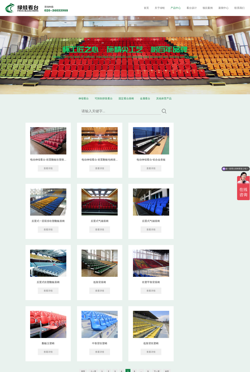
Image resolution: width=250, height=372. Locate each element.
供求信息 (90, 367)
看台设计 (192, 8)
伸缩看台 (83, 98)
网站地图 (136, 363)
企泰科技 (156, 367)
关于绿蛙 (160, 8)
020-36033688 (99, 348)
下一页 (157, 310)
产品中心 (176, 8)
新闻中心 (223, 8)
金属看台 (145, 98)
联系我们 (239, 8)
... (141, 310)
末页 (167, 310)
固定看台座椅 (126, 98)
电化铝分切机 (102, 367)
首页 (146, 8)
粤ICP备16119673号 (119, 363)
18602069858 (122, 348)
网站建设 (144, 367)
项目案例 (207, 8)
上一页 (93, 310)
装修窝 (58, 367)
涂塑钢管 (66, 367)
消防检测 (113, 367)
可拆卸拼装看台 (104, 98)
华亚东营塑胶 (78, 367)
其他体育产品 (164, 98)
